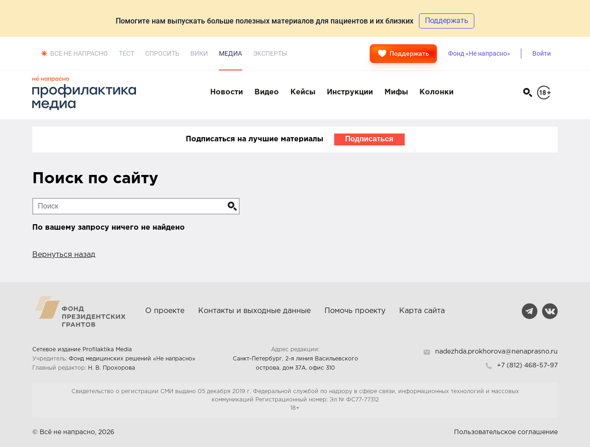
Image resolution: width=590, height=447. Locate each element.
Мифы (396, 92)
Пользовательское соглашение (506, 432)
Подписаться (369, 139)
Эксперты (270, 53)
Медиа (230, 53)
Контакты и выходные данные (254, 311)
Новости (226, 92)
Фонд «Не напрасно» (479, 53)
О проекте (164, 311)
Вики (199, 53)
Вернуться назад (63, 254)
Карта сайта (422, 311)
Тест (126, 53)
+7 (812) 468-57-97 (527, 365)
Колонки (436, 92)
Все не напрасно (79, 53)
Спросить (162, 53)
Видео (266, 92)
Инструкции (350, 92)
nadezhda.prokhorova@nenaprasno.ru (496, 351)
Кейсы (302, 92)
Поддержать (403, 53)
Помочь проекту (354, 311)
